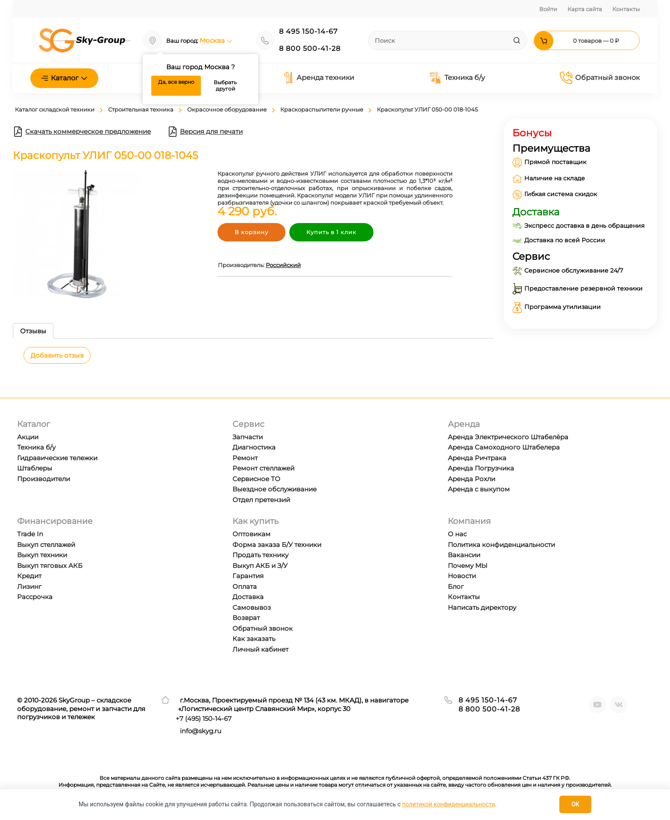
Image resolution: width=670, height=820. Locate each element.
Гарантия (248, 576)
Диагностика (254, 447)
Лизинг (29, 586)
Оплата (244, 586)
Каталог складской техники (54, 109)
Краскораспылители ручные (321, 109)
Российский (283, 265)
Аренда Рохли (471, 479)
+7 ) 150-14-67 (204, 718)
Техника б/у (457, 78)
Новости (462, 576)
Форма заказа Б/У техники (276, 545)
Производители (43, 479)
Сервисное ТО (256, 479)
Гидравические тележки (57, 458)
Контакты (626, 9)
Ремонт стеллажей (263, 468)
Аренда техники (319, 77)
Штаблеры (34, 468)
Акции (27, 437)
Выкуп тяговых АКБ (49, 565)
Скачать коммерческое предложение (82, 131)
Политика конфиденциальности (501, 545)
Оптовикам (251, 534)
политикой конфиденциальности (448, 804)
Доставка (248, 597)
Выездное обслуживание (274, 489)
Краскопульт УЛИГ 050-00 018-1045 (427, 109)
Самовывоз (251, 607)
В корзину (251, 232)
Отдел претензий (261, 500)
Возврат (246, 618)
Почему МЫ (468, 565)
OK (575, 804)
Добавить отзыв (57, 355)
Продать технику (260, 555)
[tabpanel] (253, 361)
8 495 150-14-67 (308, 31)
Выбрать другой (225, 85)
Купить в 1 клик (331, 232)
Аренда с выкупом (479, 489)
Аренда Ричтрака (477, 458)
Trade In (30, 534)
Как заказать (253, 639)
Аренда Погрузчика (481, 468)
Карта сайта (584, 9)
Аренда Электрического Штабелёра (508, 437)
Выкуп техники (42, 555)
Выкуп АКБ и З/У (260, 565)
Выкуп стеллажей (46, 545)
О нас (457, 534)
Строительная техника (140, 109)
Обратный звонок (600, 77)
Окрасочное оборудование (227, 109)
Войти (548, 9)
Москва (216, 40)
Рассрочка (35, 597)
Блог (456, 586)
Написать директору (482, 607)
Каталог (64, 78)
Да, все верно (176, 82)
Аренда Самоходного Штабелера (504, 447)
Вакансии (464, 555)
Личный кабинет (260, 649)
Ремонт (245, 458)
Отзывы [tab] (33, 331)
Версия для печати (205, 131)
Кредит (29, 576)
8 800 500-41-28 (310, 48)
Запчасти (247, 437)
